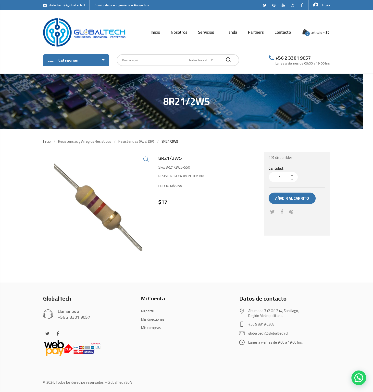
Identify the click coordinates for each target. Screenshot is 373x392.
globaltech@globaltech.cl (64, 5)
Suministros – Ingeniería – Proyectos (122, 5)
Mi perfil (147, 311)
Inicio (155, 32)
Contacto (282, 32)
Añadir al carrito (292, 198)
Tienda (231, 32)
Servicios (206, 32)
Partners (256, 32)
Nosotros (179, 32)
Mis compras (151, 327)
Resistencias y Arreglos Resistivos (84, 141)
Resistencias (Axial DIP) (136, 141)
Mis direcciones (152, 319)
